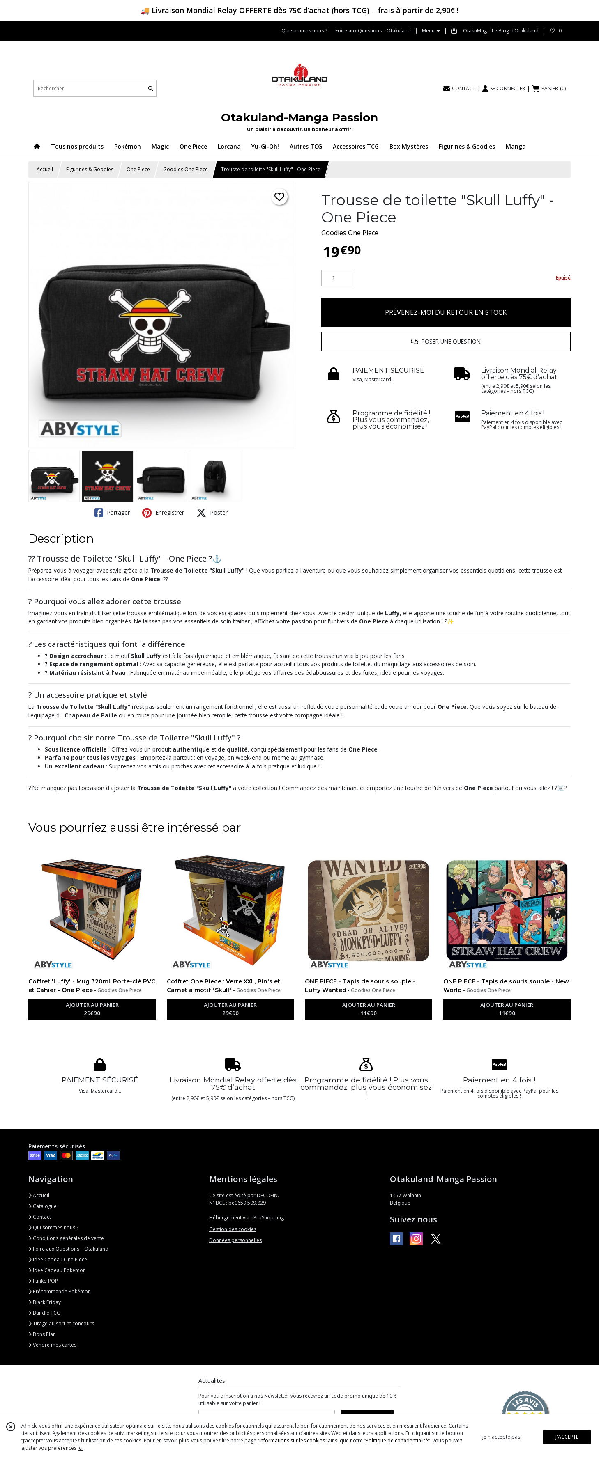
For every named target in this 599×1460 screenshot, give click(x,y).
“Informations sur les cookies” (292, 1440)
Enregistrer (163, 513)
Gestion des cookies (232, 1229)
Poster (212, 513)
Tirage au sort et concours (61, 1323)
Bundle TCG (44, 1312)
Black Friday (44, 1302)
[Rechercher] (150, 88)
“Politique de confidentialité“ (397, 1440)
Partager (112, 513)
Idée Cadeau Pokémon (57, 1270)
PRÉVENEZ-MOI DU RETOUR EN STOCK (446, 312)
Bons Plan (42, 1334)
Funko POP (43, 1280)
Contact (39, 1216)
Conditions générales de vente (66, 1238)
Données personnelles (235, 1240)
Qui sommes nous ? (53, 1227)
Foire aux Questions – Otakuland (68, 1248)
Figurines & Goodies (89, 169)
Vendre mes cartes (52, 1344)
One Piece (138, 169)
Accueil (45, 169)
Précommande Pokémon (59, 1291)
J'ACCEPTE (566, 1436)
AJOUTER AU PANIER (92, 1009)
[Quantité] (336, 278)
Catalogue (42, 1206)
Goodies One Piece (185, 169)
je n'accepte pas (501, 1436)
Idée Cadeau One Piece (57, 1259)
